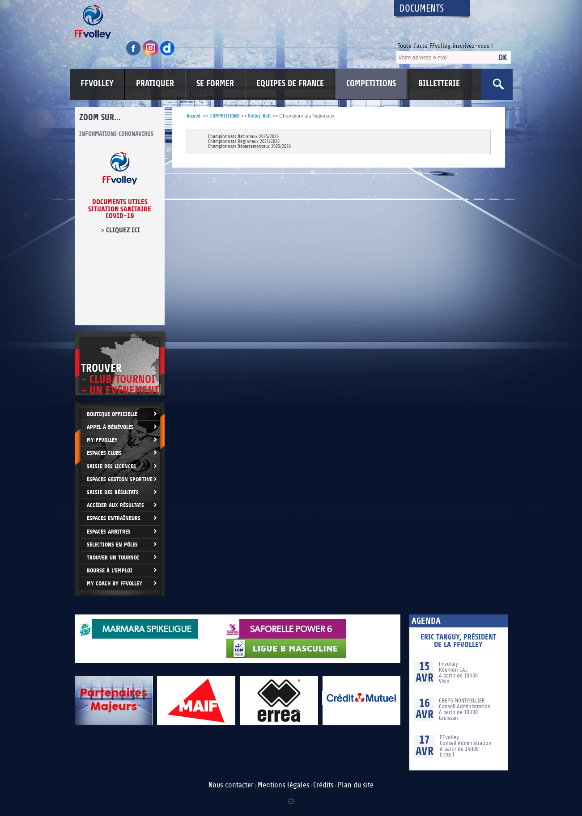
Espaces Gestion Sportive (120, 479)
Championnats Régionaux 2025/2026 (244, 141)
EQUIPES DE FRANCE (290, 83)
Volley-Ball (259, 116)
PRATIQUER (155, 83)
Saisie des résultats (113, 492)
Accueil (193, 116)
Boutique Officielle (112, 414)
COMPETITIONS (371, 83)
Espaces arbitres (109, 531)
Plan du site (356, 785)
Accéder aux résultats (115, 505)
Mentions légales (284, 785)
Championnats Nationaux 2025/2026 (243, 137)
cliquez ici (123, 230)
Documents (421, 8)
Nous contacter (231, 785)
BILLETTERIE (439, 83)
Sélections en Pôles (112, 544)
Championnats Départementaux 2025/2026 (249, 146)
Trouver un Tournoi (113, 557)
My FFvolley (102, 440)
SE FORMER (215, 83)
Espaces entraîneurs (113, 518)
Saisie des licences (111, 466)
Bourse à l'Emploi (109, 570)
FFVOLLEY (97, 83)
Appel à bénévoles (110, 427)
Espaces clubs (104, 453)
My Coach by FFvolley (114, 583)
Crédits (323, 785)
